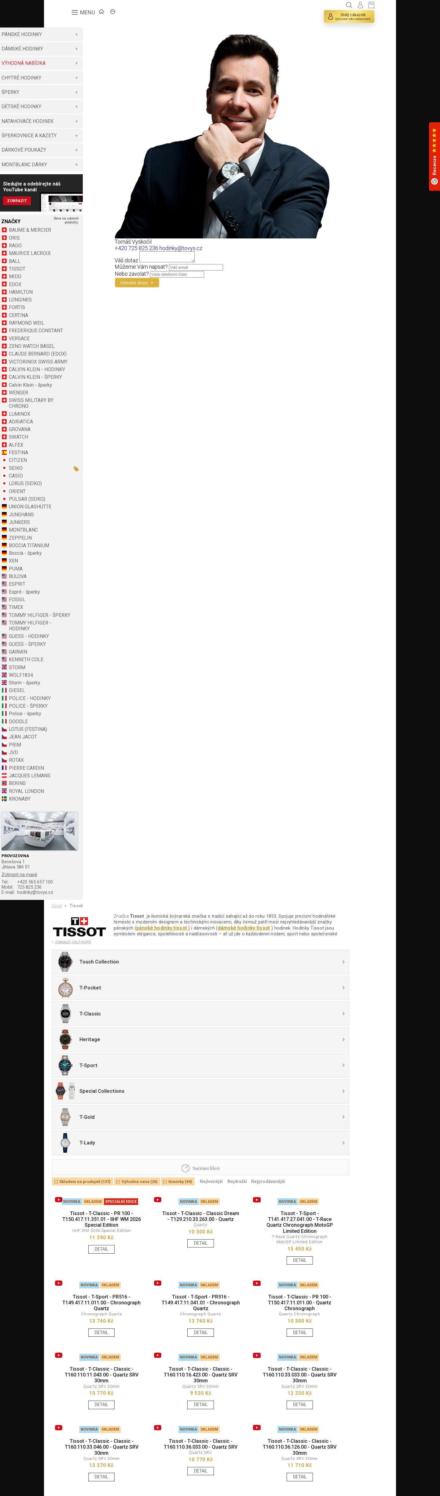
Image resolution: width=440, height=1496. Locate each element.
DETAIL (95, 1162)
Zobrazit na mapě (71, 902)
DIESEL (67, 718)
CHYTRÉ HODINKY (72, 78)
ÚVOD (98, 14)
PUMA (66, 591)
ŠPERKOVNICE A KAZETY (79, 135)
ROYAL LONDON (76, 819)
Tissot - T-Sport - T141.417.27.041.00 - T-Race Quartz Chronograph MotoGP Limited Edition (265, 1133)
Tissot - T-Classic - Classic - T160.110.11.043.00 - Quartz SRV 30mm (95, 1300)
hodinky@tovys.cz (81, 921)
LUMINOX (70, 436)
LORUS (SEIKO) (75, 506)
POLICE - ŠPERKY (78, 734)
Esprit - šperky (74, 614)
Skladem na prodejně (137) (89, 1088)
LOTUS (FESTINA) (78, 757)
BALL (65, 266)
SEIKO (66, 490)
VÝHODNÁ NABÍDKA (74, 63)
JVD (63, 780)
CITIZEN (68, 482)
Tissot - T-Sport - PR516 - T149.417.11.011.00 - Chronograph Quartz (95, 1221)
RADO (65, 250)
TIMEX (66, 629)
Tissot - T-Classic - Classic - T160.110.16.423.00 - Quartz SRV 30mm (180, 1300)
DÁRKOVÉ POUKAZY (74, 150)
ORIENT (67, 513)
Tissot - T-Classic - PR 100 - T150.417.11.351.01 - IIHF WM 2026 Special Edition (95, 1130)
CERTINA (69, 320)
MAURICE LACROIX (80, 258)
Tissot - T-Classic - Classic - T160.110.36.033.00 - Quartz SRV (180, 1378)
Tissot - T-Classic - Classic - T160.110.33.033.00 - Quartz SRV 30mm (265, 1300)
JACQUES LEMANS (80, 803)
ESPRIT (67, 606)
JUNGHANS (71, 537)
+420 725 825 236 (164, 248)
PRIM (65, 773)
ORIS (64, 242)
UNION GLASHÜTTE (80, 529)
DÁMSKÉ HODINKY (73, 49)
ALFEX (66, 467)
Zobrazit (68, 203)
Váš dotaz (154, 262)
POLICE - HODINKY (80, 726)
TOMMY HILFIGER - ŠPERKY (80, 640)
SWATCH (69, 459)
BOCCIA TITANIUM (79, 567)
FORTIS (67, 312)
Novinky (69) (195, 1088)
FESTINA (69, 475)
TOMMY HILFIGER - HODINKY (80, 654)
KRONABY (70, 827)
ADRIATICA (71, 444)
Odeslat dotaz (166, 285)
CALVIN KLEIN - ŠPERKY (85, 399)
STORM (67, 695)
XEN (63, 583)
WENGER (69, 415)
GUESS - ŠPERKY (77, 672)
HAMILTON (71, 297)
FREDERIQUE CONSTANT (86, 335)
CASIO (66, 498)
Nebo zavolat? (159, 275)
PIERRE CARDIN (76, 796)
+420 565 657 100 (81, 910)
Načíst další (91, 1464)
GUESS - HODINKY (79, 664)
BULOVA (68, 599)
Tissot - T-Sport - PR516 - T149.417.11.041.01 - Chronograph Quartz (180, 1221)
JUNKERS (69, 544)
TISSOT (67, 273)
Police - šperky (75, 742)
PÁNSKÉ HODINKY (72, 34)
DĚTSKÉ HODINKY (72, 106)
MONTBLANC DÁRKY (74, 165)
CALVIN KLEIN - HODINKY (76, 389)
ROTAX (66, 788)
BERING (67, 811)
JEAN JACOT (73, 765)
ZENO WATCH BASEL (82, 351)
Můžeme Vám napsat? (168, 268)
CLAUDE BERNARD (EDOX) (79, 361)
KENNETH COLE (76, 688)
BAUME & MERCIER (80, 235)
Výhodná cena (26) (150, 1088)
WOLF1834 (71, 703)
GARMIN (68, 680)
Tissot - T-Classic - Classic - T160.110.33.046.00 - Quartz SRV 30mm (95, 1378)
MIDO (65, 281)
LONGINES (70, 305)
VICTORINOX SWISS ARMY (81, 375)
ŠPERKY (61, 92)
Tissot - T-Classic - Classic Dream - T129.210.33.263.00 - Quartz (180, 1130)
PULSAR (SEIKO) (77, 521)
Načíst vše (65, 1464)
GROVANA (70, 452)
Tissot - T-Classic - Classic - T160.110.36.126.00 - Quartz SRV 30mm (265, 1378)
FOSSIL (67, 622)
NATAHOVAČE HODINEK (78, 121)
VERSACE (69, 343)
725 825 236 (75, 916)
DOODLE (68, 749)
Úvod (58, 936)
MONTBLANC (73, 552)
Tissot (79, 936)
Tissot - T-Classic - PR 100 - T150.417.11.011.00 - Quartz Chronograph (265, 1221)
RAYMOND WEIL (77, 328)
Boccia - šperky (75, 575)
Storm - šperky (74, 711)
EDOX (65, 289)
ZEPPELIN (70, 560)
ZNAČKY (128, 14)
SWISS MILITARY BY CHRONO (81, 425)
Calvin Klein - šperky (80, 407)
